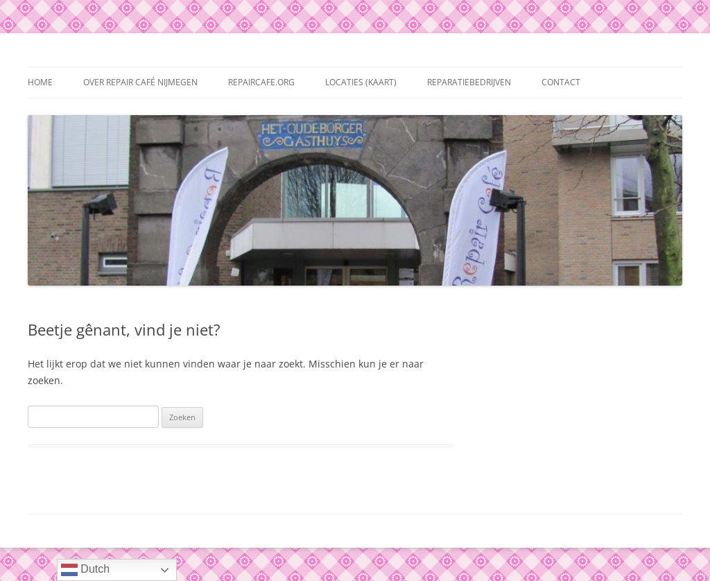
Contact (561, 82)
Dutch (85, 570)
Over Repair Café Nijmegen (140, 82)
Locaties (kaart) (361, 82)
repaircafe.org (261, 82)
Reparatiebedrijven (469, 82)
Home (40, 82)
